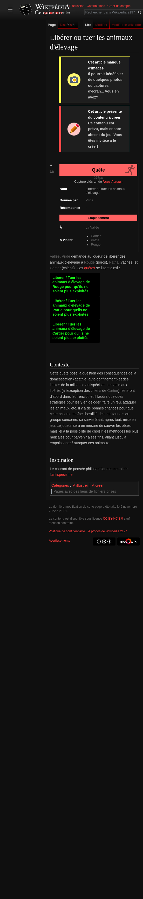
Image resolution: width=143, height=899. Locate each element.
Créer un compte (119, 6)
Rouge (95, 244)
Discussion (76, 6)
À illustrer (80, 485)
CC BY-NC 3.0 (113, 518)
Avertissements (59, 540)
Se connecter (53, 13)
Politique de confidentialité (67, 531)
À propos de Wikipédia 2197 (107, 531)
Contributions (96, 6)
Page (52, 25)
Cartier (96, 236)
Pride (89, 200)
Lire (88, 25)
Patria (95, 240)
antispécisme (62, 474)
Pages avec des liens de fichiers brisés (84, 491)
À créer (98, 485)
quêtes (89, 268)
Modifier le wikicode (126, 25)
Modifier (101, 25)
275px (98, 178)
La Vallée (92, 227)
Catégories (60, 485)
